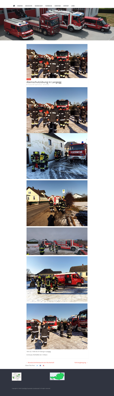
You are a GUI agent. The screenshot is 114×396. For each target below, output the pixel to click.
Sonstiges (58, 6)
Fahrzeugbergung (81, 362)
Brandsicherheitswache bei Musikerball (40, 362)
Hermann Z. (40, 84)
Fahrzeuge (48, 6)
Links (73, 6)
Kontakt (66, 6)
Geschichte (28, 6)
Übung (28, 79)
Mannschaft (39, 6)
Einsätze (20, 6)
